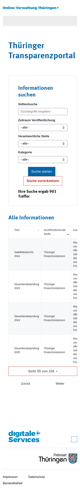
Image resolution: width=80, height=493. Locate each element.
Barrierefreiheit (12, 483)
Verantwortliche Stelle (33, 136)
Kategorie (25, 152)
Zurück (25, 383)
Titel (17, 230)
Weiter (60, 383)
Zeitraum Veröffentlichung (36, 120)
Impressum (10, 476)
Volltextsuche (27, 104)
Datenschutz (36, 476)
